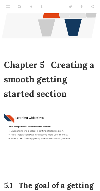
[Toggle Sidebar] (8, 6)
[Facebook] (82, 6)
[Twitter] (70, 6)
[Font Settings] (31, 6)
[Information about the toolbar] (41, 6)
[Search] (19, 6)
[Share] (92, 6)
